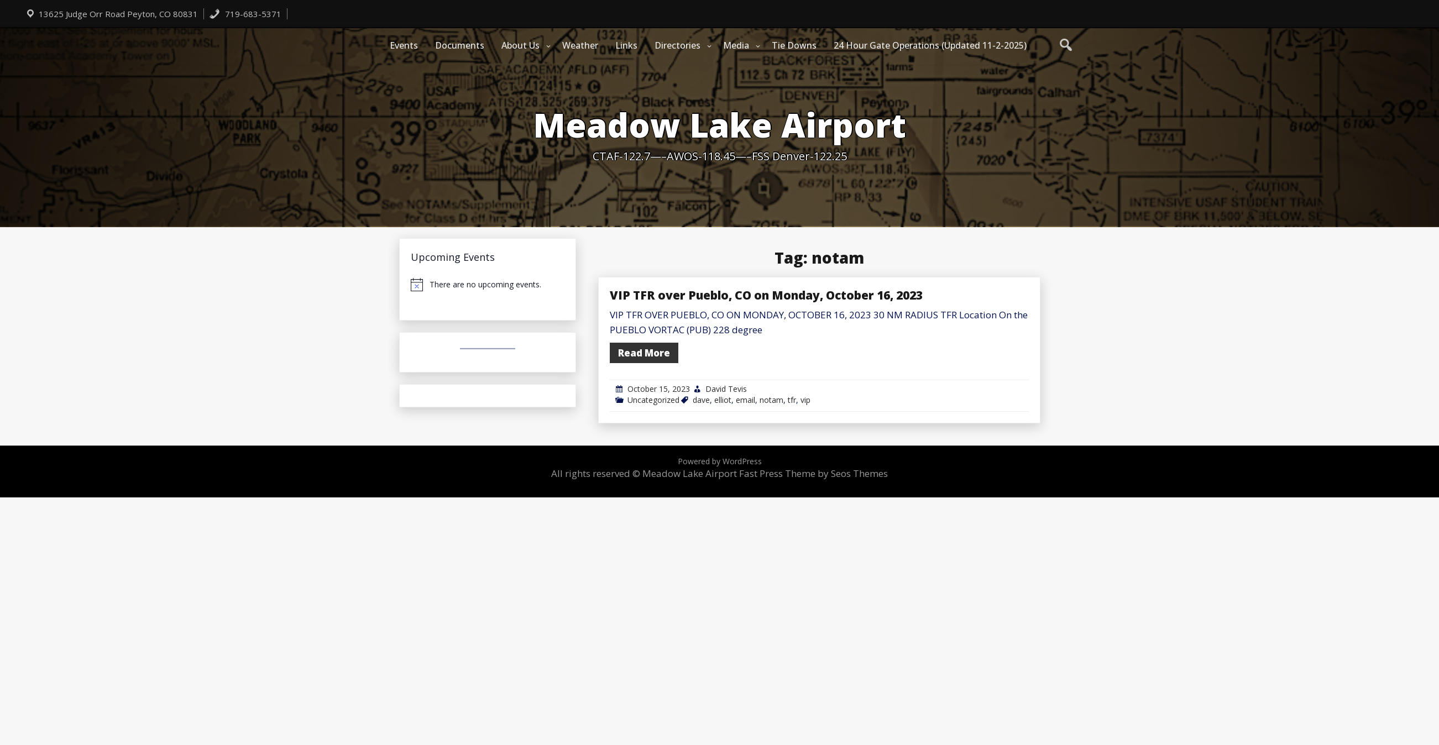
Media (736, 45)
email (745, 400)
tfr (792, 400)
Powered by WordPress (720, 461)
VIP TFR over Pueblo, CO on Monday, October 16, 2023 (766, 295)
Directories (677, 45)
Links (626, 45)
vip (805, 400)
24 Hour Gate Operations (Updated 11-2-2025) (930, 45)
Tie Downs (794, 45)
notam (771, 400)
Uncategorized (653, 400)
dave (701, 400)
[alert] (487, 284)
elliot (722, 400)
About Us (520, 45)
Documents (459, 45)
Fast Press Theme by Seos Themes (813, 473)
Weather (580, 45)
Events (404, 45)
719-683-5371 (245, 13)
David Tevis (726, 389)
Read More (644, 353)
